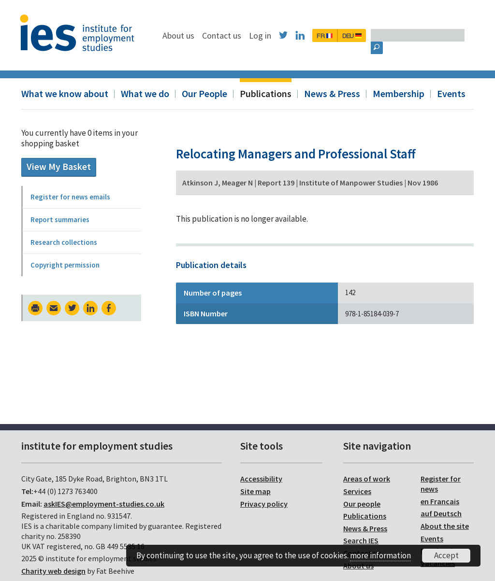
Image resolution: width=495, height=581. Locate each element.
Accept (446, 555)
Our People (204, 93)
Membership (398, 93)
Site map (255, 491)
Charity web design (53, 571)
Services (357, 491)
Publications (265, 93)
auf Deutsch (441, 513)
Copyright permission (65, 264)
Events (451, 93)
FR (374, 35)
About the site (445, 526)
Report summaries (59, 219)
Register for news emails (70, 196)
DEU (401, 35)
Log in (310, 35)
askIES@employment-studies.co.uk (104, 504)
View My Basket (59, 166)
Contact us (271, 35)
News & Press (332, 93)
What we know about (64, 93)
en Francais (440, 501)
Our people (361, 504)
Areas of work (366, 478)
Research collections (63, 242)
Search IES (361, 540)
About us (228, 35)
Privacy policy (264, 504)
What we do (145, 93)
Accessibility (261, 478)
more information (380, 555)
